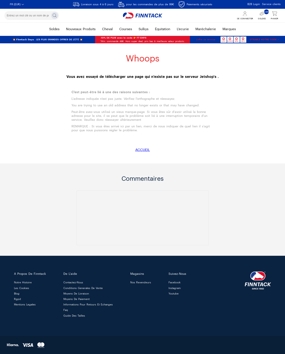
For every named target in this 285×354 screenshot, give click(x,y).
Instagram (175, 288)
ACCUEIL (142, 150)
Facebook (175, 282)
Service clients (271, 4)
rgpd (17, 299)
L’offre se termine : (206, 40)
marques (229, 29)
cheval (107, 29)
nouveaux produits (81, 29)
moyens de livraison (76, 293)
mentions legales (25, 304)
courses (125, 29)
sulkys (143, 29)
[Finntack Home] (142, 15)
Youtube (174, 293)
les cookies (21, 288)
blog (16, 293)
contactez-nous (73, 282)
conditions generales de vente (83, 288)
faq (65, 310)
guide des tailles (74, 315)
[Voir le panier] (274, 16)
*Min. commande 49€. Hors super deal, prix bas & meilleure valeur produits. (142, 39)
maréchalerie (205, 29)
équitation (162, 29)
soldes (54, 29)
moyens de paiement (76, 299)
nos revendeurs (140, 282)
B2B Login (253, 4)
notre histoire (23, 282)
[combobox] (31, 15)
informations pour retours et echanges (88, 304)
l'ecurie (183, 29)
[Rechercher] (54, 15)
